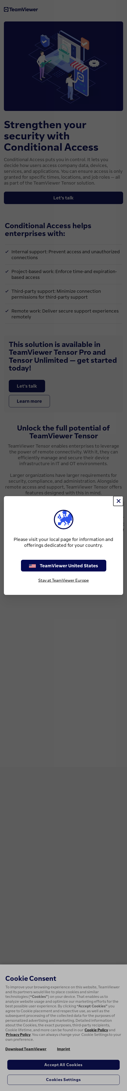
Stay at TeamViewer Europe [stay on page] (63, 580)
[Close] (118, 501)
